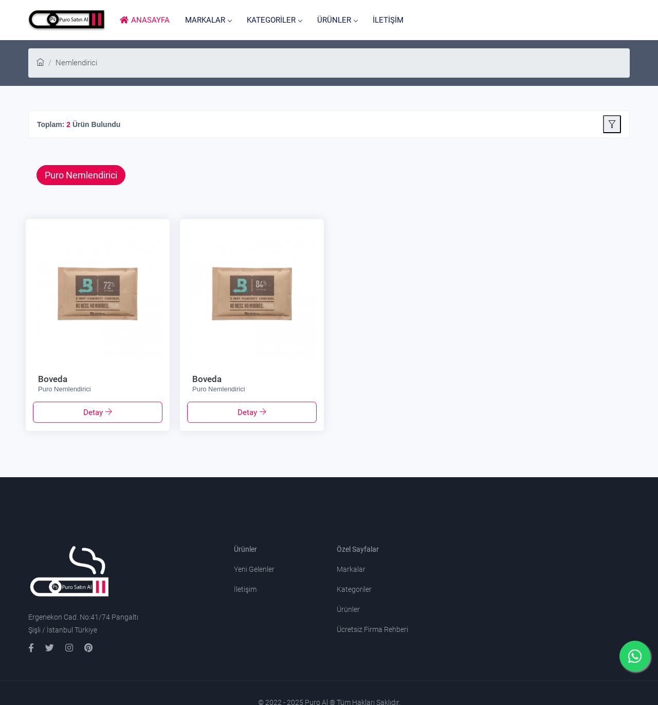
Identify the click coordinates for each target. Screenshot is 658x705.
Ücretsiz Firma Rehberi (372, 629)
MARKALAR (208, 20)
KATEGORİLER (274, 20)
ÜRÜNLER (337, 20)
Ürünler (348, 609)
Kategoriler (354, 589)
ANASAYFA (145, 20)
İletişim (245, 589)
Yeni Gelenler (254, 569)
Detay (94, 412)
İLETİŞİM (388, 20)
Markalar (351, 569)
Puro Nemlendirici (81, 175)
